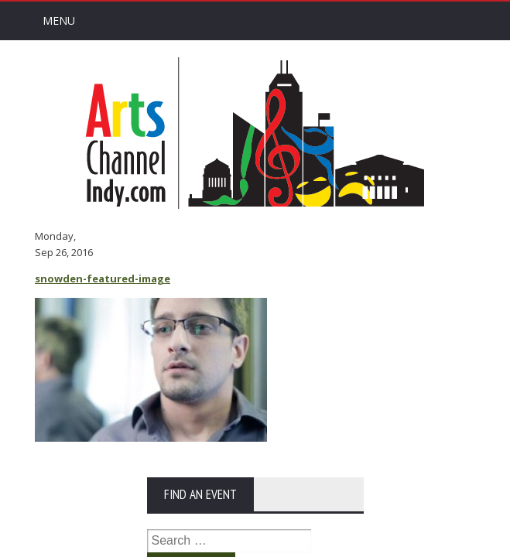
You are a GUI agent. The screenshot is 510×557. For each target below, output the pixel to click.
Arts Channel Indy (255, 133)
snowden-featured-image (102, 278)
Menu (59, 20)
